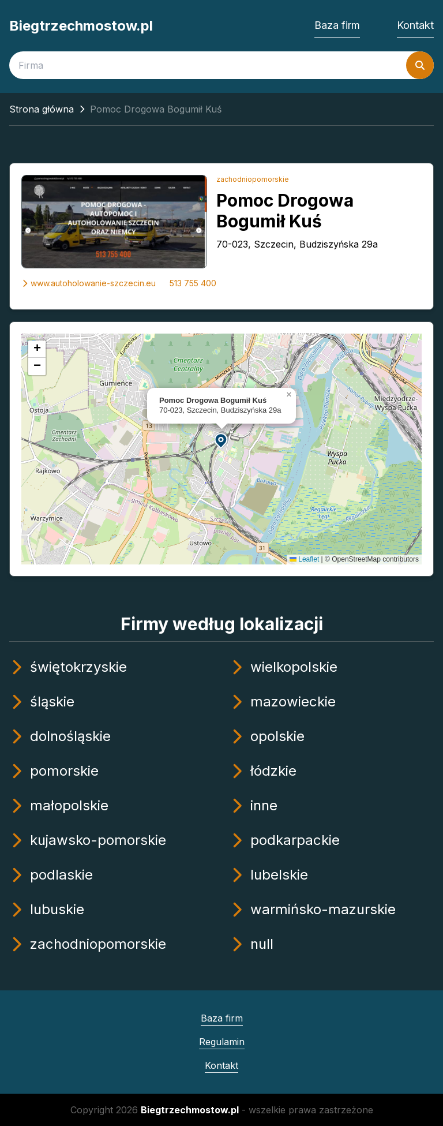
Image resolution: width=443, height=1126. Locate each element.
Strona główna (41, 109)
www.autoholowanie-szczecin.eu (88, 283)
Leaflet (304, 559)
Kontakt (415, 25)
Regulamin (222, 1042)
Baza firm (337, 25)
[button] (221, 440)
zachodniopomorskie (252, 179)
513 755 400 (193, 283)
